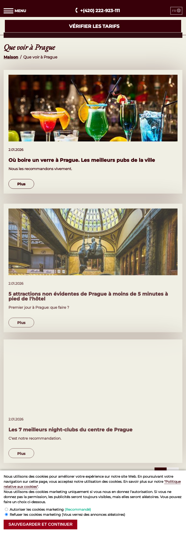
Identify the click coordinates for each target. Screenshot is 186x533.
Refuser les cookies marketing (67, 514)
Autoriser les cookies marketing (50, 509)
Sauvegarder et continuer (40, 524)
